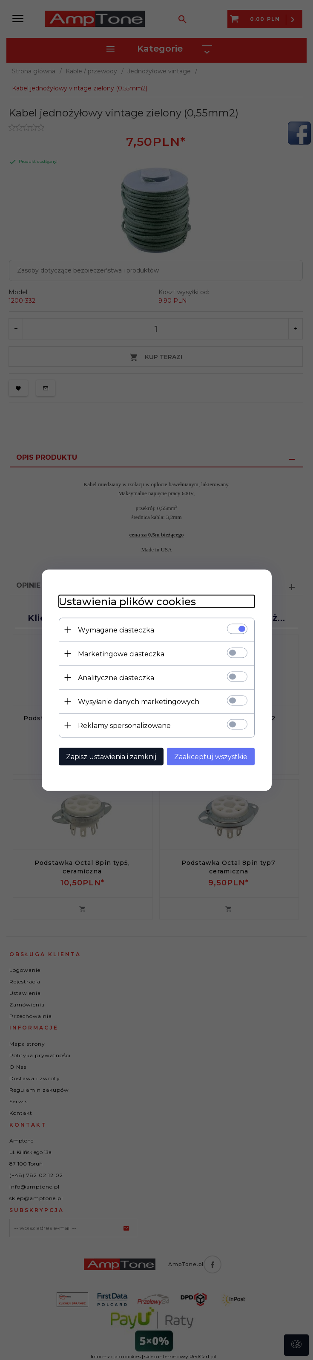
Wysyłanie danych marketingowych (138, 701)
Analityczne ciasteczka (116, 677)
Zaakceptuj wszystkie (210, 756)
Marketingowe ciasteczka (121, 654)
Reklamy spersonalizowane (124, 725)
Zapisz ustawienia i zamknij (111, 756)
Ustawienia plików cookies (127, 601)
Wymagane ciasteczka (116, 630)
